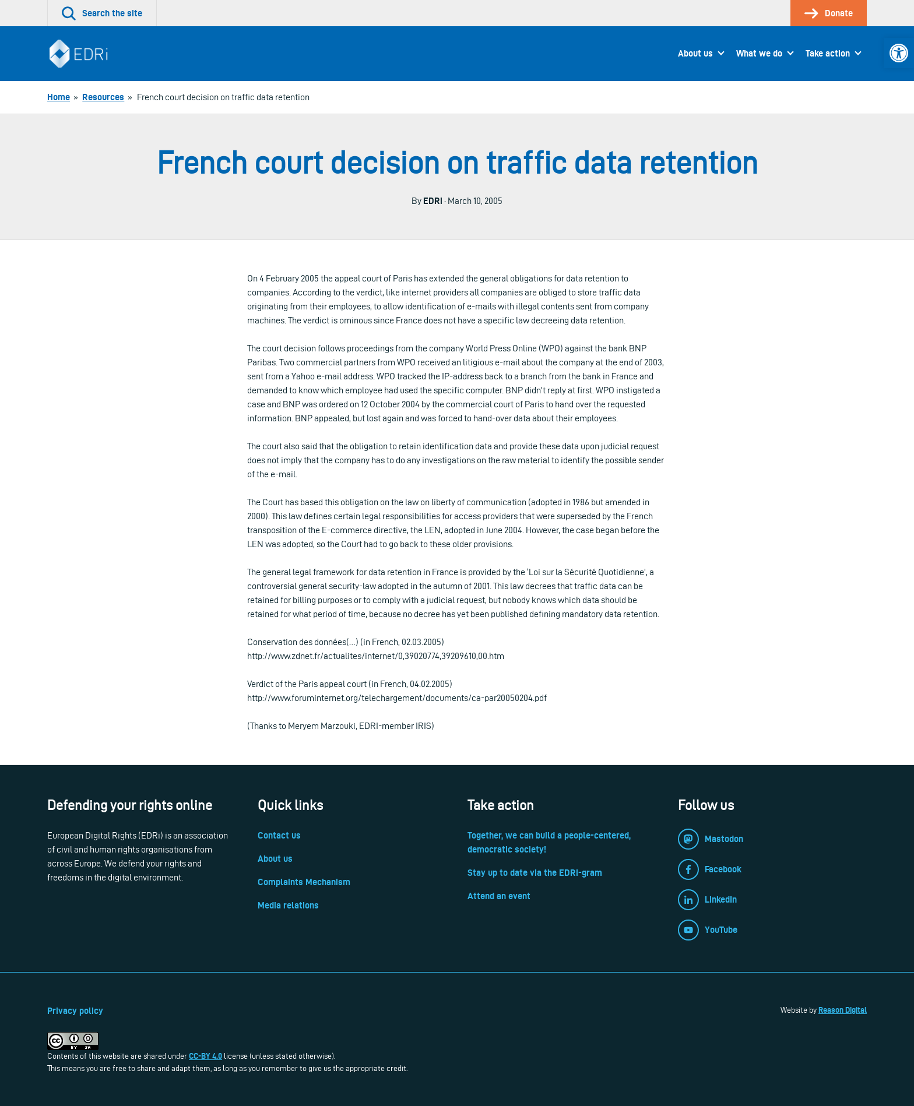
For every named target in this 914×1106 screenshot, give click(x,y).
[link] (899, 53)
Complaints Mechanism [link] (304, 882)
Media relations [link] (288, 905)
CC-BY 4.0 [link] (205, 1056)
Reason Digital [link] (842, 1010)
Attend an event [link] (498, 896)
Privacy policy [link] (75, 1011)
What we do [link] (759, 53)
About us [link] (695, 53)
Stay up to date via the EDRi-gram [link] (534, 873)
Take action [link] (828, 53)
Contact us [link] (279, 835)
